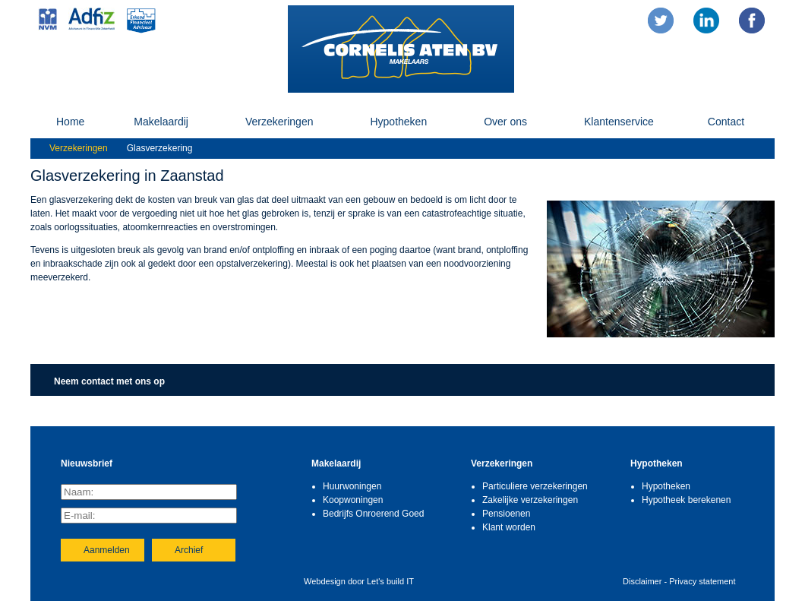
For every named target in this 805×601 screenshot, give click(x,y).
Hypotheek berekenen (686, 500)
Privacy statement (702, 581)
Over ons (505, 121)
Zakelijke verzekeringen (530, 500)
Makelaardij (161, 121)
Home (70, 121)
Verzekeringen (279, 121)
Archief (189, 550)
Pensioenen (506, 513)
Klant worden (508, 527)
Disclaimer (642, 581)
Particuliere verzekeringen (535, 486)
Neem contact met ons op (109, 381)
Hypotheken (398, 121)
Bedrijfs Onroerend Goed (373, 513)
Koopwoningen (353, 500)
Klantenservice (619, 121)
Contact (726, 121)
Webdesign (325, 581)
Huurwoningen (352, 486)
